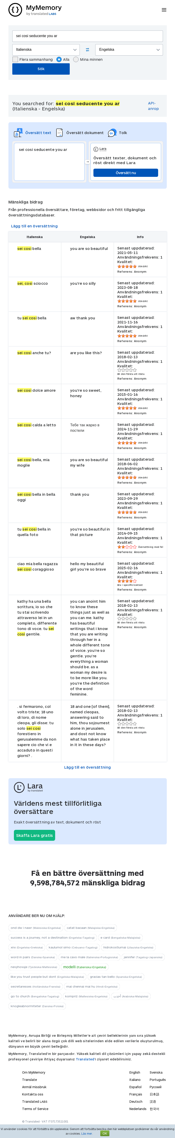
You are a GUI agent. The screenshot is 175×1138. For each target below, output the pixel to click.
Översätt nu (126, 172)
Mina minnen (88, 59)
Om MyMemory (33, 1072)
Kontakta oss (32, 1094)
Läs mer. (87, 1133)
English (134, 1072)
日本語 (154, 1094)
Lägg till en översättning (34, 226)
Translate (29, 1080)
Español (135, 1087)
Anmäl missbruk (34, 1087)
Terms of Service (35, 1109)
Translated (85, 1059)
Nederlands (138, 1109)
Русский (156, 1087)
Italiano (135, 1080)
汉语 (153, 1101)
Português (158, 1080)
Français (135, 1094)
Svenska (156, 1072)
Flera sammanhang (33, 59)
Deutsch (135, 1101)
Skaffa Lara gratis (34, 835)
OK (105, 1133)
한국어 (154, 1109)
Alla (62, 59)
